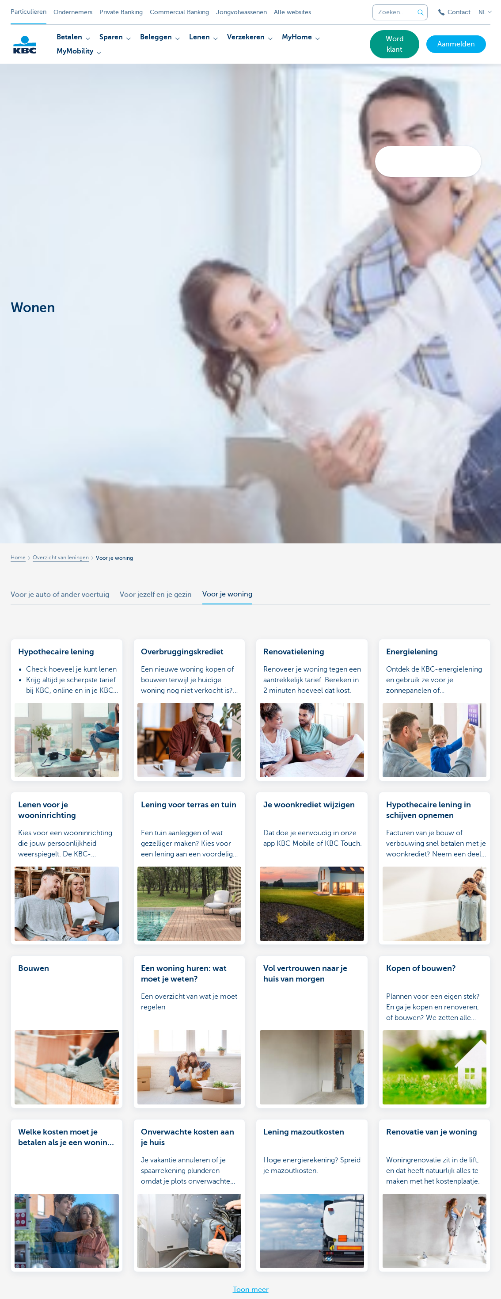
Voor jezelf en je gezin (156, 595)
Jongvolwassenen (241, 12)
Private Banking (121, 12)
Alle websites (292, 12)
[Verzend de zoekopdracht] (421, 12)
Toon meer (251, 1290)
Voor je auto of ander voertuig (60, 595)
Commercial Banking (179, 12)
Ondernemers (72, 12)
